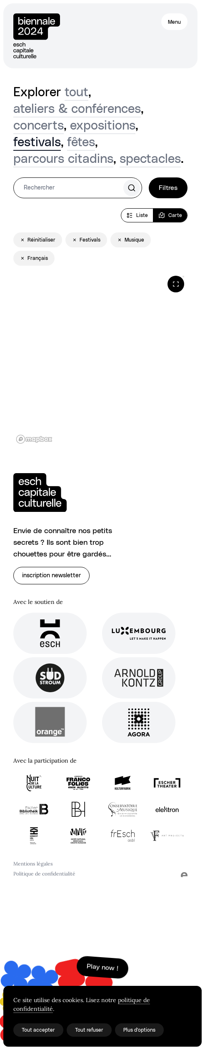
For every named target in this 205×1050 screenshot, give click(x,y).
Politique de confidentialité (44, 873)
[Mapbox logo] (34, 439)
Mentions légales (33, 863)
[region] (100, 359)
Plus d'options (139, 1030)
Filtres (168, 188)
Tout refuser (89, 1030)
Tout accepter (38, 1030)
